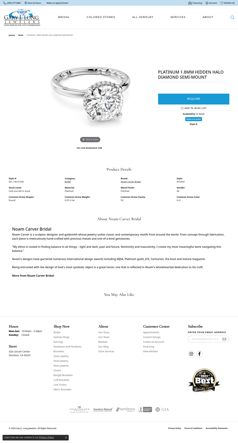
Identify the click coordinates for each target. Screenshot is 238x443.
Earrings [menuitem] (58, 341)
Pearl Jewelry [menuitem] (61, 360)
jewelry (12, 35)
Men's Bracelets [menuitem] (62, 389)
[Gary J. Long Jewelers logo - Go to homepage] (22, 17)
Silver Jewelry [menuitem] (61, 356)
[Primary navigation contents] (136, 17)
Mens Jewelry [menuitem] (61, 365)
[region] (90, 93)
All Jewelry (143, 17)
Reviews (103, 341)
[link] (12, 3)
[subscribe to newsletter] (224, 339)
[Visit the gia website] (162, 409)
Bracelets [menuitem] (59, 351)
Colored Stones (101, 17)
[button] (211, 3)
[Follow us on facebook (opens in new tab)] (199, 354)
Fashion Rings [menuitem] (62, 337)
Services (178, 17)
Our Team (104, 337)
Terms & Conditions (193, 428)
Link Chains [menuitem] (60, 384)
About (208, 17)
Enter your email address (207, 332)
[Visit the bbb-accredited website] (145, 409)
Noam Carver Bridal (131, 181)
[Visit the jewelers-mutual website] (103, 409)
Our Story (103, 332)
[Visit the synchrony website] (125, 409)
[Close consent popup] (66, 438)
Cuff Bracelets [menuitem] (62, 379)
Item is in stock (194, 119)
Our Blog (103, 346)
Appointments (151, 332)
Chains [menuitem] (57, 370)
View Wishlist (150, 351)
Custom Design (152, 337)
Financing (148, 346)
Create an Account (153, 341)
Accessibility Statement (217, 428)
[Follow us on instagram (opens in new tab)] (191, 354)
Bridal (64, 17)
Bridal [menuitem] (57, 332)
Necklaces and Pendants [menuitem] (67, 346)
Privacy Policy (174, 428)
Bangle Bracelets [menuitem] (63, 375)
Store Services (106, 351)
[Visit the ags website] (79, 409)
